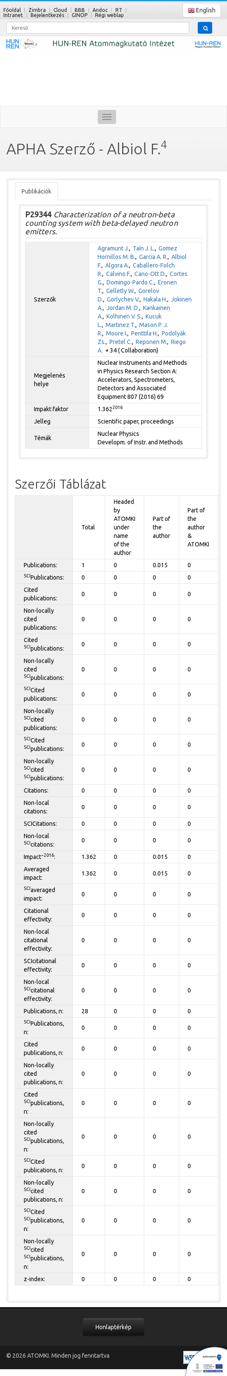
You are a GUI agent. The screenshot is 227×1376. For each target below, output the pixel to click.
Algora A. (117, 265)
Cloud (60, 10)
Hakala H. (155, 299)
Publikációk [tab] (36, 191)
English (202, 10)
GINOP (79, 15)
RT (118, 10)
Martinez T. (120, 324)
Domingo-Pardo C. (130, 282)
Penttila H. (144, 333)
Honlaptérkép (113, 1327)
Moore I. (116, 333)
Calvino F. (118, 273)
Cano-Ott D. (150, 273)
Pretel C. (120, 341)
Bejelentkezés (47, 15)
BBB (80, 10)
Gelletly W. (120, 290)
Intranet (13, 15)
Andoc (100, 10)
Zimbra (37, 10)
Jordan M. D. (122, 307)
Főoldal (12, 10)
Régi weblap (109, 15)
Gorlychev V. (123, 299)
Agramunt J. (113, 248)
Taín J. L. (144, 248)
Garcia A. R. (153, 256)
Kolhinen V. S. (124, 316)
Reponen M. (151, 341)
